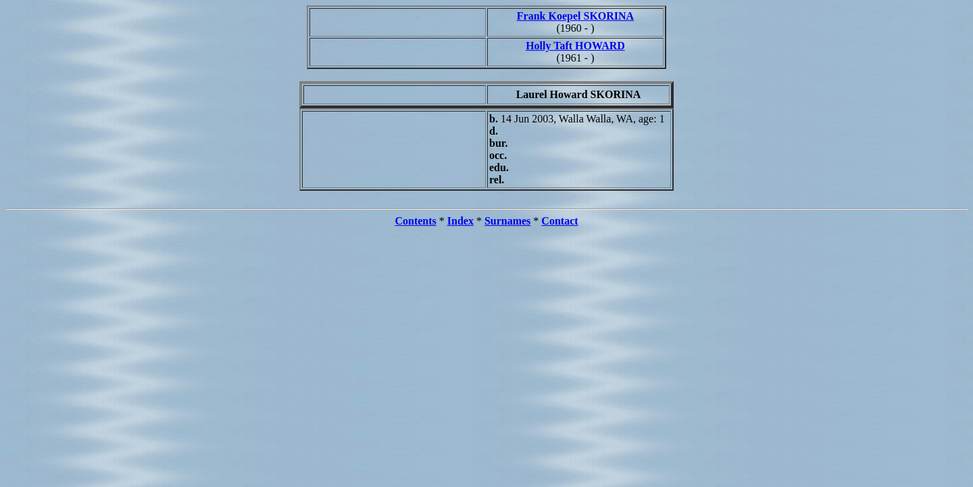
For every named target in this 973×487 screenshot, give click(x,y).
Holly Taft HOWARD (575, 45)
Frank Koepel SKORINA (575, 16)
